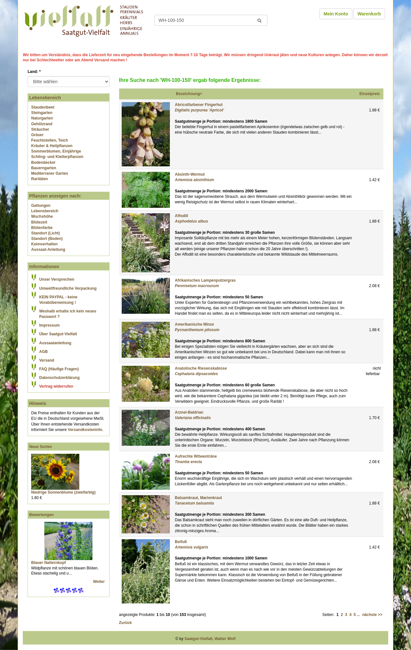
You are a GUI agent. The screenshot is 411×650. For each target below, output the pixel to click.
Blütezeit (39, 222)
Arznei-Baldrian (189, 412)
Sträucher (40, 129)
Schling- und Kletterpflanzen (57, 156)
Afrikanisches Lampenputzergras (205, 280)
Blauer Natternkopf (48, 562)
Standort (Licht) (45, 233)
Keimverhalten (44, 244)
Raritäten (39, 179)
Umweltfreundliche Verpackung (68, 288)
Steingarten (41, 112)
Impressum (49, 325)
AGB (43, 351)
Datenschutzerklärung (59, 377)
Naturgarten (42, 118)
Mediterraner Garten (49, 173)
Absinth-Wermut (190, 174)
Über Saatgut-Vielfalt (58, 334)
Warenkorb (369, 13)
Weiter (99, 581)
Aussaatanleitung (55, 343)
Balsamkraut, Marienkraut (198, 498)
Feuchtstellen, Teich (49, 140)
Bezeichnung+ (189, 94)
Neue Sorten (40, 446)
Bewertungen (41, 515)
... (358, 614)
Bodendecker (43, 162)
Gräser (37, 135)
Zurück (125, 622)
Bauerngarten (43, 168)
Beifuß (181, 542)
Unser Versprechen (56, 279)
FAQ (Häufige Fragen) (59, 369)
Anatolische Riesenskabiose (201, 368)
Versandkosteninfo (85, 429)
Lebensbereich (44, 211)
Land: (34, 71)
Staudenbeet (42, 107)
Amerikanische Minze (194, 324)
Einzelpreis (369, 94)
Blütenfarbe (42, 227)
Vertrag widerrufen (56, 386)
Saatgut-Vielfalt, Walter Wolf (210, 639)
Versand (46, 360)
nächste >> (372, 614)
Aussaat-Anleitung (48, 249)
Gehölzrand (41, 124)
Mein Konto (336, 13)
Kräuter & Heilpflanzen (52, 146)
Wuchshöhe (42, 216)
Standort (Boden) (47, 238)
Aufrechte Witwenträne (196, 456)
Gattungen (40, 205)
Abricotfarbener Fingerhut (199, 104)
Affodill (181, 216)
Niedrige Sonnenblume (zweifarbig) (63, 492)
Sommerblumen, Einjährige (56, 151)
